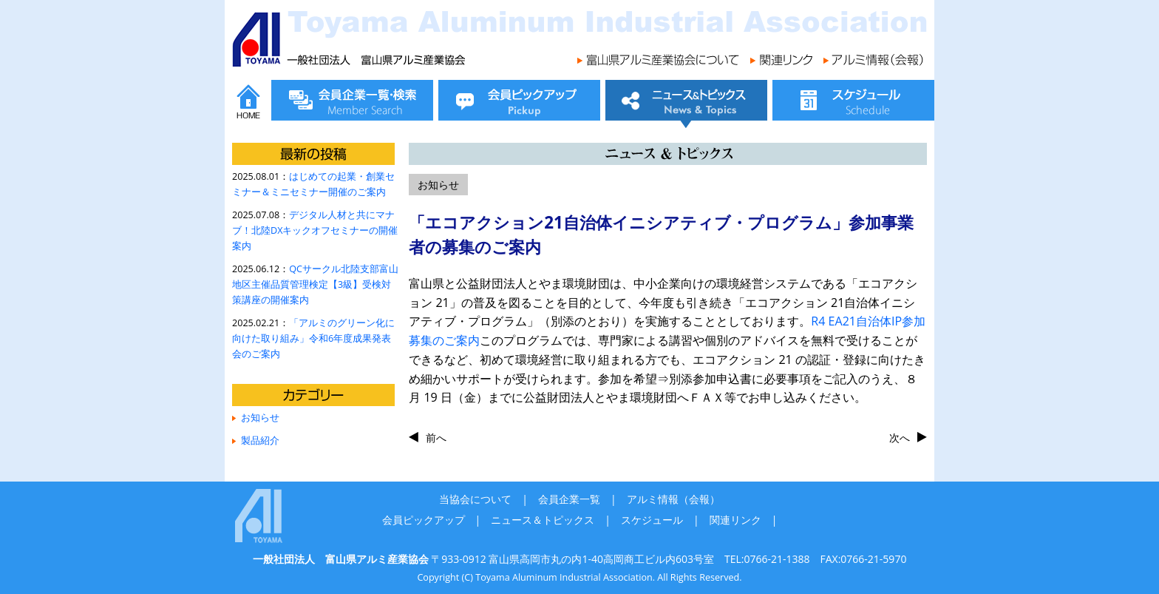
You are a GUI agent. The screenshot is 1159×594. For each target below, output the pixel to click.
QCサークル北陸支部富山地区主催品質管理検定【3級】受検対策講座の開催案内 (315, 284)
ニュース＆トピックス (542, 520)
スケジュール (652, 520)
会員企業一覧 (569, 499)
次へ (899, 438)
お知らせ (260, 417)
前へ (436, 438)
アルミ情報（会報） (673, 499)
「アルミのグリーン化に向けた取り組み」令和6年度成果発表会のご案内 (313, 338)
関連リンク (735, 520)
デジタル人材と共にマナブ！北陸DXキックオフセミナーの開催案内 (315, 230)
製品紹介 (260, 440)
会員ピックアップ (423, 520)
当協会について (475, 499)
